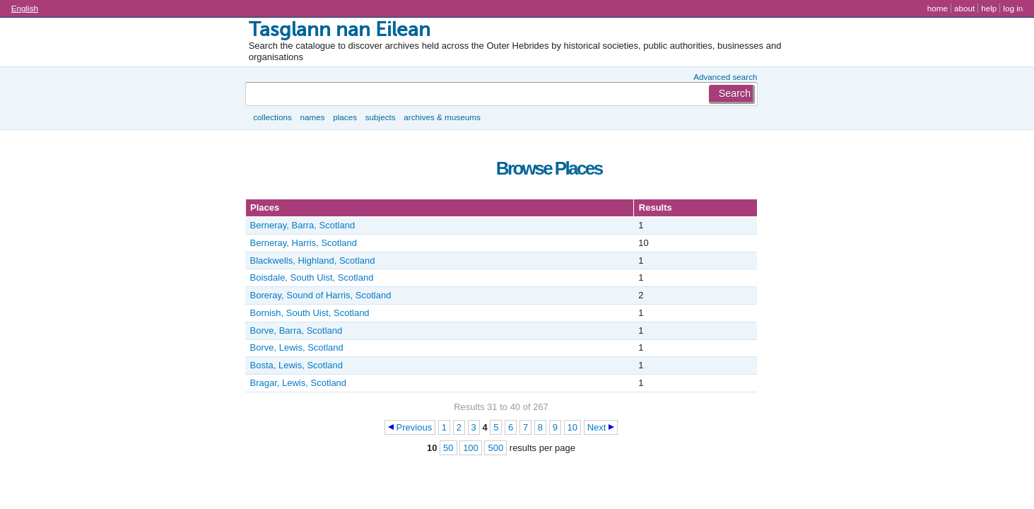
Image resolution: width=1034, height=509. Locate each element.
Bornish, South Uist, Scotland (310, 313)
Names (312, 117)
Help (989, 8)
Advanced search (725, 76)
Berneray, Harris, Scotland (304, 243)
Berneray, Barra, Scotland (303, 225)
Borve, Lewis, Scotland (296, 347)
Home (937, 8)
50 (448, 448)
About (964, 8)
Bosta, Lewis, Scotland (296, 365)
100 (470, 448)
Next (596, 427)
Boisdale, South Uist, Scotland (312, 277)
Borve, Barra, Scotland (296, 330)
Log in (1013, 8)
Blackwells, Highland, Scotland (312, 260)
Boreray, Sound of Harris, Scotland (321, 295)
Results (655, 207)
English (24, 8)
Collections (272, 117)
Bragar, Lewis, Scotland (298, 383)
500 (495, 448)
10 (572, 427)
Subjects (380, 117)
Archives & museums (442, 117)
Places (345, 117)
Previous (414, 427)
